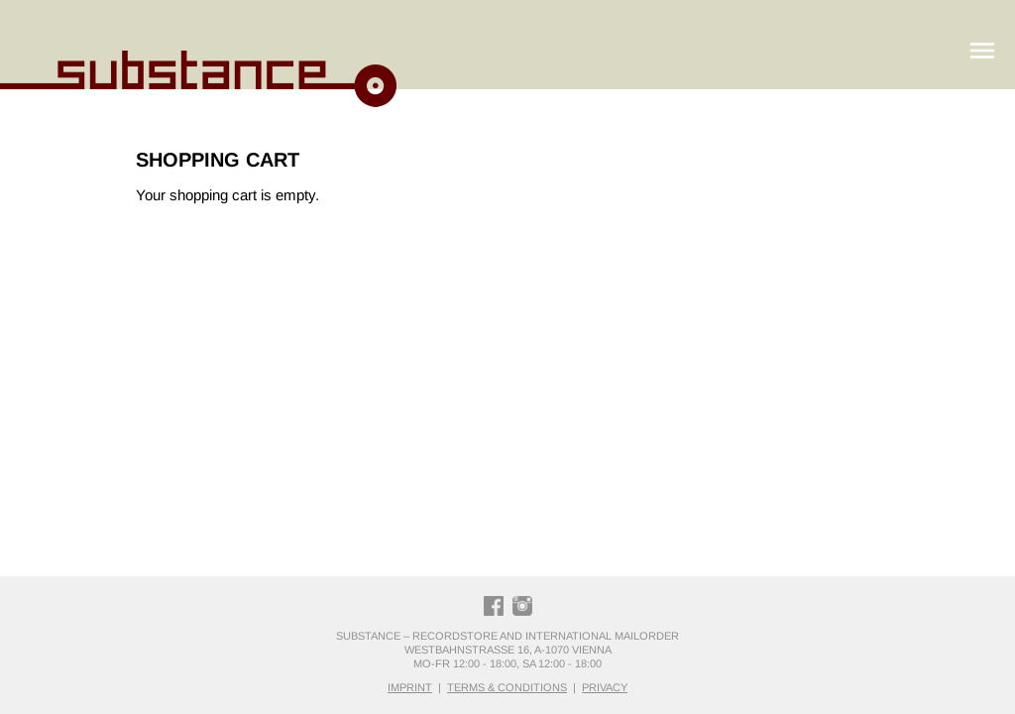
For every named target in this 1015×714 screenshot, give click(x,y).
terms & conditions (507, 687)
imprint (410, 687)
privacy (604, 687)
